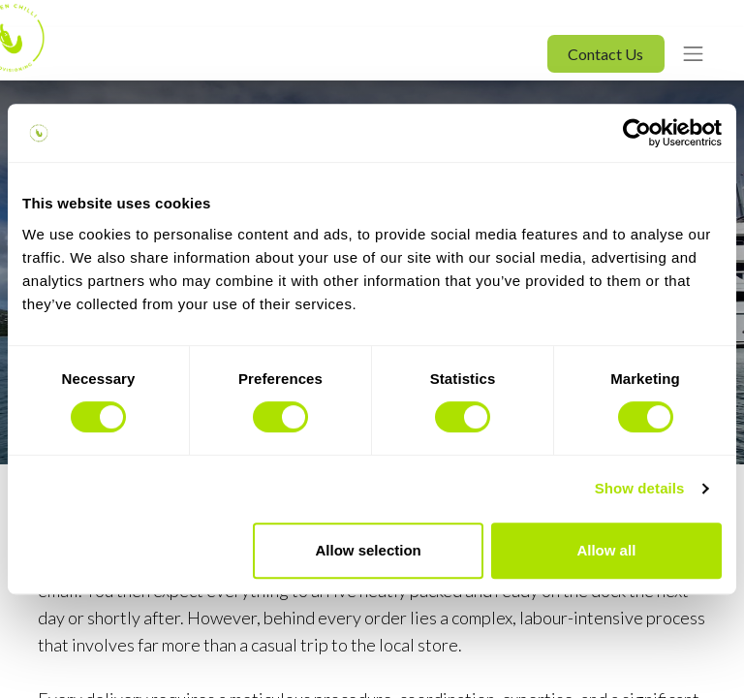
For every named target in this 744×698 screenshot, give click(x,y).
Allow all (606, 550)
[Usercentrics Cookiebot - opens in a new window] (637, 132)
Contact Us (605, 54)
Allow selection (368, 550)
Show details (640, 488)
